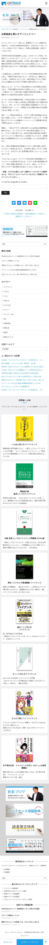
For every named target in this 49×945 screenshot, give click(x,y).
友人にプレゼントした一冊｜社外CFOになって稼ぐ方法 (19, 274)
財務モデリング (8, 337)
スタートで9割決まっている (10, 261)
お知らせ (6, 300)
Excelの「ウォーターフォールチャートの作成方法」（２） (22, 390)
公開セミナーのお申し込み (30, 942)
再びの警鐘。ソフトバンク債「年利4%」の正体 (18, 363)
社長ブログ (9, 29)
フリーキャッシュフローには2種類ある (15, 386)
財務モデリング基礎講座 (11, 894)
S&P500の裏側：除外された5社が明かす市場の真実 (19, 373)
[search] (45, 244)
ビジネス (6, 291)
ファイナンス (22, 29)
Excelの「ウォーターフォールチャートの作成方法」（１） (22, 360)
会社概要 (7, 869)
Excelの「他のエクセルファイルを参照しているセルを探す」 (23, 366)
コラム (6, 296)
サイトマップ (24, 935)
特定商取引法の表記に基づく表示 (34, 932)
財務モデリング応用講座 (11, 896)
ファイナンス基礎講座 (11, 888)
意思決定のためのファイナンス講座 (15, 891)
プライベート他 (8, 314)
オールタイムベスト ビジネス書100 (24, 406)
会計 (5, 319)
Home (3, 29)
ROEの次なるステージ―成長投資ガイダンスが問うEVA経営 (21, 256)
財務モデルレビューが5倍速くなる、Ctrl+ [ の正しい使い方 (20, 265)
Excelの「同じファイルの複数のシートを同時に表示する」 (22, 370)
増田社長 (6, 328)
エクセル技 (7, 305)
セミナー (6, 309)
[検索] (24, 244)
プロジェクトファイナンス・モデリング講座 (18, 899)
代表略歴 (7, 872)
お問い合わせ (8, 942)
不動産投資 (7, 323)
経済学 (6, 332)
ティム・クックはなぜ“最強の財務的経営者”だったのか (19, 270)
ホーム (7, 932)
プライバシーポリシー (16, 932)
